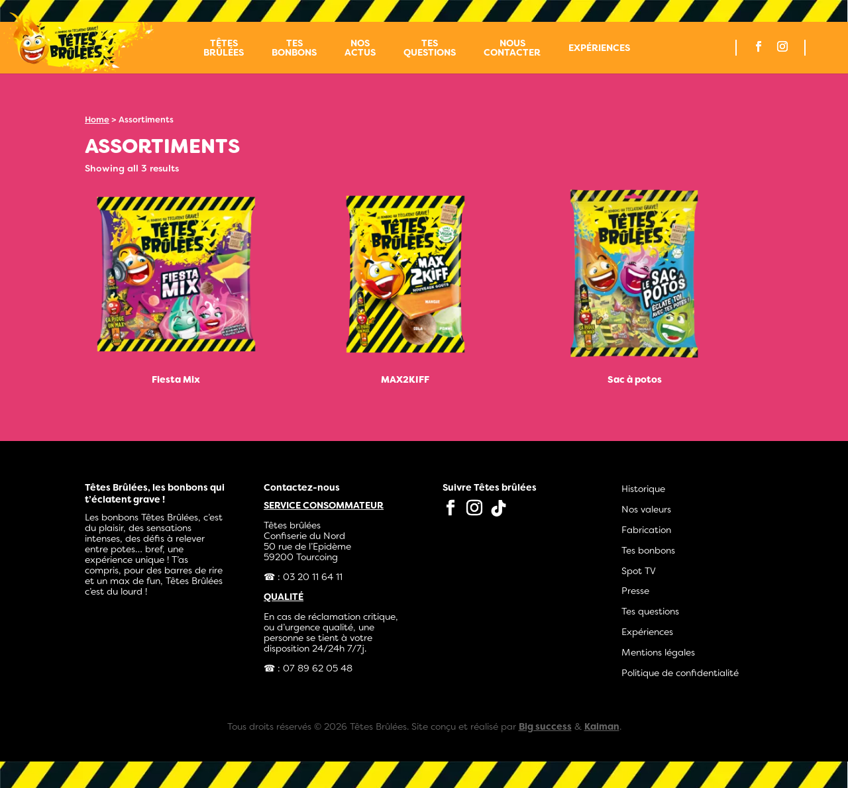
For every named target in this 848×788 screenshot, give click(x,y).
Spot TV (638, 571)
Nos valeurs (646, 509)
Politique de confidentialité (680, 673)
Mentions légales (658, 652)
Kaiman (601, 726)
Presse (635, 591)
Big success (545, 726)
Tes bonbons (294, 48)
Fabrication (646, 530)
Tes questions (429, 48)
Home (97, 119)
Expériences (599, 48)
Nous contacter (512, 48)
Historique (643, 489)
